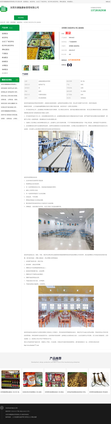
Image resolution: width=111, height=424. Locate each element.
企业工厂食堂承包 (8, 41)
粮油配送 (5, 57)
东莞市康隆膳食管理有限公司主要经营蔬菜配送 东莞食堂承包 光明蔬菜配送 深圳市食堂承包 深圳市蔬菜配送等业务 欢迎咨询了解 (9, 84)
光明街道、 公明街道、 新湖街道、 (9, 99)
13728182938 (74, 60)
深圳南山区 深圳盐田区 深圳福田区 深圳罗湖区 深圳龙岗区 (9, 92)
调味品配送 (5, 49)
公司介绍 (49, 17)
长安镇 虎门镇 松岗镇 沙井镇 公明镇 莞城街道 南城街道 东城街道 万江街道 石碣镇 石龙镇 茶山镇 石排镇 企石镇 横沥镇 (9, 107)
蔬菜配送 (5, 33)
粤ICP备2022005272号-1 (23, 411)
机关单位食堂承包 (8, 45)
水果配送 (5, 65)
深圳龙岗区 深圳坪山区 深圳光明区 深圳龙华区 (9, 88)
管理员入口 (28, 417)
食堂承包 (19, 22)
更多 (17, 80)
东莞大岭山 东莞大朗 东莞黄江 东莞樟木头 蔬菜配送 (9, 95)
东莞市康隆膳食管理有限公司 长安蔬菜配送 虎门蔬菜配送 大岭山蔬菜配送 (9, 111)
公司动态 (62, 17)
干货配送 (5, 53)
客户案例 (76, 17)
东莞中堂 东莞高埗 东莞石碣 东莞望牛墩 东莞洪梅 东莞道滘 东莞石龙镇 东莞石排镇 (9, 115)
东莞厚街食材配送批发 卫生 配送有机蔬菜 (57, 392)
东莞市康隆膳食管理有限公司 (13, 414)
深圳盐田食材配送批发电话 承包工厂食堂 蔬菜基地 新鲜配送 (84, 392)
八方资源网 (15, 417)
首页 (7, 22)
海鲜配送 (5, 69)
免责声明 (21, 417)
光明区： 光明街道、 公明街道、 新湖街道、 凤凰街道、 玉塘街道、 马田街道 (9, 118)
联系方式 (90, 17)
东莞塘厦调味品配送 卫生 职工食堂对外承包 (13, 392)
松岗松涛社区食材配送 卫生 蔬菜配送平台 (35, 392)
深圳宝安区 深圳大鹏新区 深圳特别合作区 (9, 103)
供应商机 (21, 17)
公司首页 (7, 17)
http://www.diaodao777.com (31, 345)
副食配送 (5, 61)
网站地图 (34, 417)
